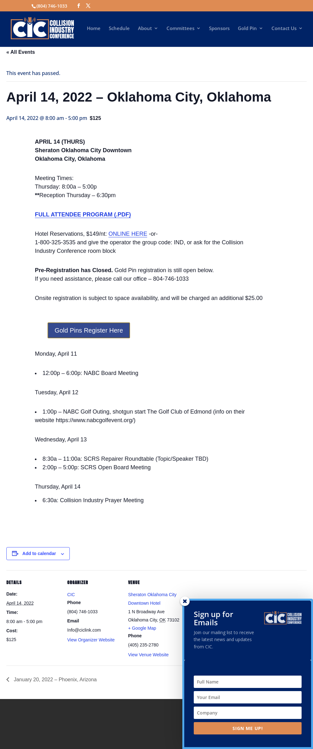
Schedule (119, 28)
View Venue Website (148, 654)
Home (94, 28)
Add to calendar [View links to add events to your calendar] (39, 553)
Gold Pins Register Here (89, 330)
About (145, 28)
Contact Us (284, 28)
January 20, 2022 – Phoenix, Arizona (54, 679)
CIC (71, 594)
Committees (180, 28)
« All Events (20, 52)
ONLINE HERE (127, 234)
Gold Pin (247, 28)
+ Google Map (142, 628)
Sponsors (219, 28)
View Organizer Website (91, 639)
